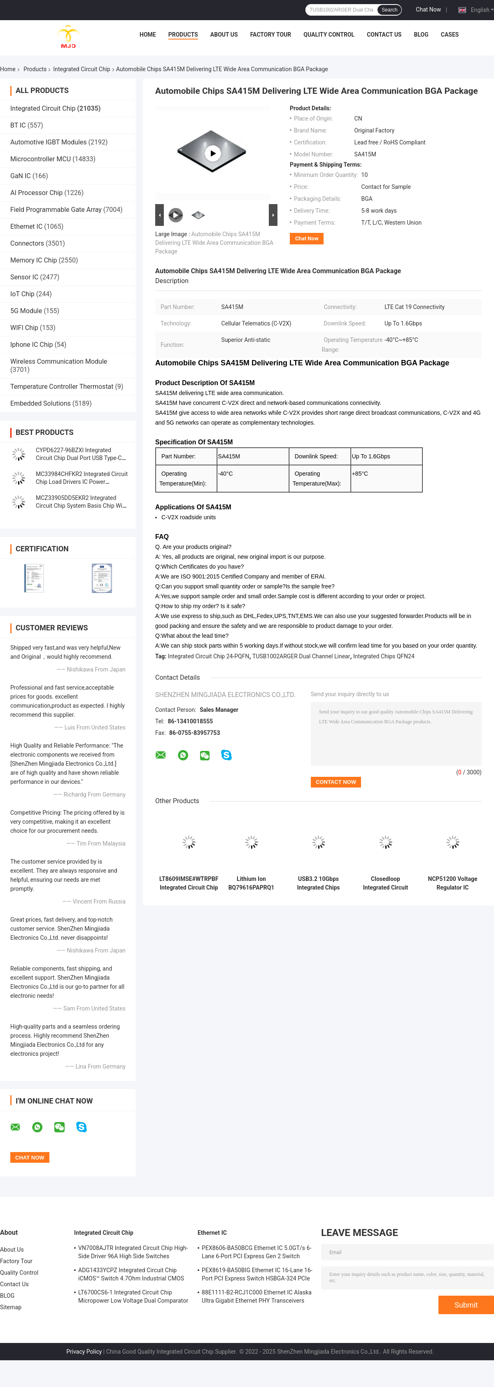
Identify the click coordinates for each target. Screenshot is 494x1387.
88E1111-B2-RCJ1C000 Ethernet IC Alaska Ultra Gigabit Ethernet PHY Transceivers (257, 1296)
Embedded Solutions (40, 403)
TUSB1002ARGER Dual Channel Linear (301, 656)
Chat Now (428, 9)
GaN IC (20, 176)
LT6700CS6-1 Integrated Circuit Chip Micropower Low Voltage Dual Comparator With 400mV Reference (133, 1297)
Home (148, 34)
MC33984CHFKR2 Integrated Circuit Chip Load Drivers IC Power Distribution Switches (82, 482)
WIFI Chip (24, 328)
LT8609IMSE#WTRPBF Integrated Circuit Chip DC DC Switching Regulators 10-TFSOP (189, 883)
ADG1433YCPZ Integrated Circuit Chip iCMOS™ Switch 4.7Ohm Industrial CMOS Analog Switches (131, 1275)
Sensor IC (24, 277)
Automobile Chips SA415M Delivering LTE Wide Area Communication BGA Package (214, 243)
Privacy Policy (84, 1351)
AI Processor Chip (36, 193)
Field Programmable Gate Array (56, 210)
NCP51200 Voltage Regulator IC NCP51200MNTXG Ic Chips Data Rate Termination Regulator (453, 883)
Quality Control (328, 34)
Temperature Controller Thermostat (62, 386)
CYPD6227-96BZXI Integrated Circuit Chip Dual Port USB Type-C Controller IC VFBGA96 (79, 458)
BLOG (421, 34)
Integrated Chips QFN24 (384, 656)
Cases (450, 34)
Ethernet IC (26, 226)
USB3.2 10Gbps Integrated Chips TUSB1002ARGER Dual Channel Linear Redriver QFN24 (318, 883)
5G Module (26, 311)
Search (389, 10)
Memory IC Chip (33, 260)
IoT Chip (22, 294)
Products (183, 34)
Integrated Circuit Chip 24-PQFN (208, 656)
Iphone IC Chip (31, 344)
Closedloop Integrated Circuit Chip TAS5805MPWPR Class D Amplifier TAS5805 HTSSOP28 (385, 883)
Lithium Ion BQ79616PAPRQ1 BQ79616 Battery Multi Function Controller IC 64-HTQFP (251, 883)
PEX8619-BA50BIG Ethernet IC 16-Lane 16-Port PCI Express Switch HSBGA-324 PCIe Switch (257, 1275)
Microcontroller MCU (40, 159)
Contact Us (384, 34)
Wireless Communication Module (58, 361)
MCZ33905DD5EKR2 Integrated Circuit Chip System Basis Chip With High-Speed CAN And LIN (81, 506)
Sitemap (10, 1307)
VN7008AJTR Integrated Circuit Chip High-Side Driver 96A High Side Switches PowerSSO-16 (133, 1253)
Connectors (27, 243)
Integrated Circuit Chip (81, 69)
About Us (224, 34)
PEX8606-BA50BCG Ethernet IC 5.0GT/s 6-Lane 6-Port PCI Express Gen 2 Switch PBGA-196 (257, 1253)
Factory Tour (270, 34)
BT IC (18, 125)
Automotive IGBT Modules (48, 142)
